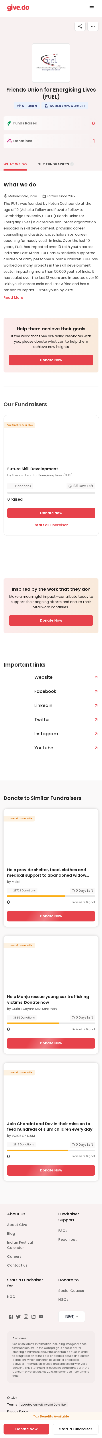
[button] (27, 105)
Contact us (17, 1265)
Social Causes (71, 1290)
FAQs (62, 1230)
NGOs (63, 1299)
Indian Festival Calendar (20, 1245)
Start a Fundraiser (51, 525)
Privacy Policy (17, 1411)
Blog (11, 1233)
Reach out (67, 1239)
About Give (17, 1224)
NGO (11, 1296)
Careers (14, 1256)
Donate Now (51, 360)
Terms (12, 1404)
